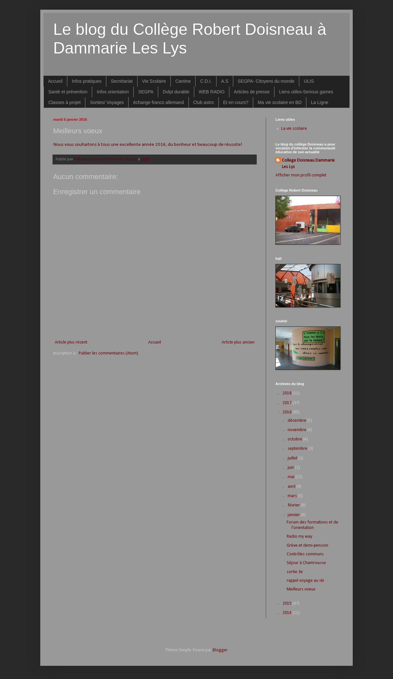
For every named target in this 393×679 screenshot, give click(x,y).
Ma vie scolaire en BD (280, 102)
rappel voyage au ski (305, 580)
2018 (287, 393)
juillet (293, 458)
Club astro (203, 102)
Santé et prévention (67, 91)
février (294, 505)
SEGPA (145, 91)
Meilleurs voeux (301, 589)
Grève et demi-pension (307, 545)
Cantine (183, 81)
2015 (287, 603)
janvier (294, 515)
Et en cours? (236, 102)
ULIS (309, 81)
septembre (298, 448)
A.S (224, 81)
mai (291, 477)
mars (293, 496)
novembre (297, 430)
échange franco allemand (158, 102)
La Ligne (319, 102)
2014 (287, 612)
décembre (297, 420)
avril (292, 486)
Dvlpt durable (176, 91)
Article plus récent (71, 342)
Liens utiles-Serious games (306, 91)
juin (291, 467)
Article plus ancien (238, 342)
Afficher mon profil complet (300, 175)
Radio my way (299, 536)
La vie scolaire (294, 128)
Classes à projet (64, 102)
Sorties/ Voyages (107, 102)
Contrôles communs (305, 554)
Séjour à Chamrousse (306, 563)
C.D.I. (206, 81)
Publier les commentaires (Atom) (108, 353)
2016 (287, 412)
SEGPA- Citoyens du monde (266, 81)
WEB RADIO (212, 91)
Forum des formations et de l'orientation (312, 525)
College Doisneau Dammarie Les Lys (308, 163)
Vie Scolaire (154, 81)
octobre (295, 439)
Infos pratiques (86, 81)
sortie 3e (295, 572)
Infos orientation (113, 91)
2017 (287, 403)
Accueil (55, 81)
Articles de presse (252, 91)
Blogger (220, 650)
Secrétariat (122, 81)
